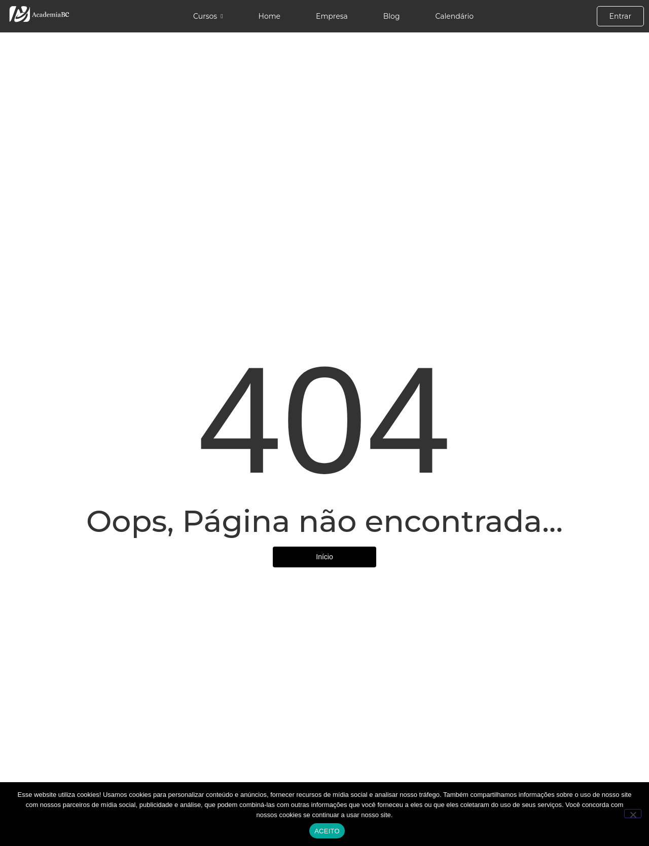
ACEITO (327, 831)
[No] (632, 813)
